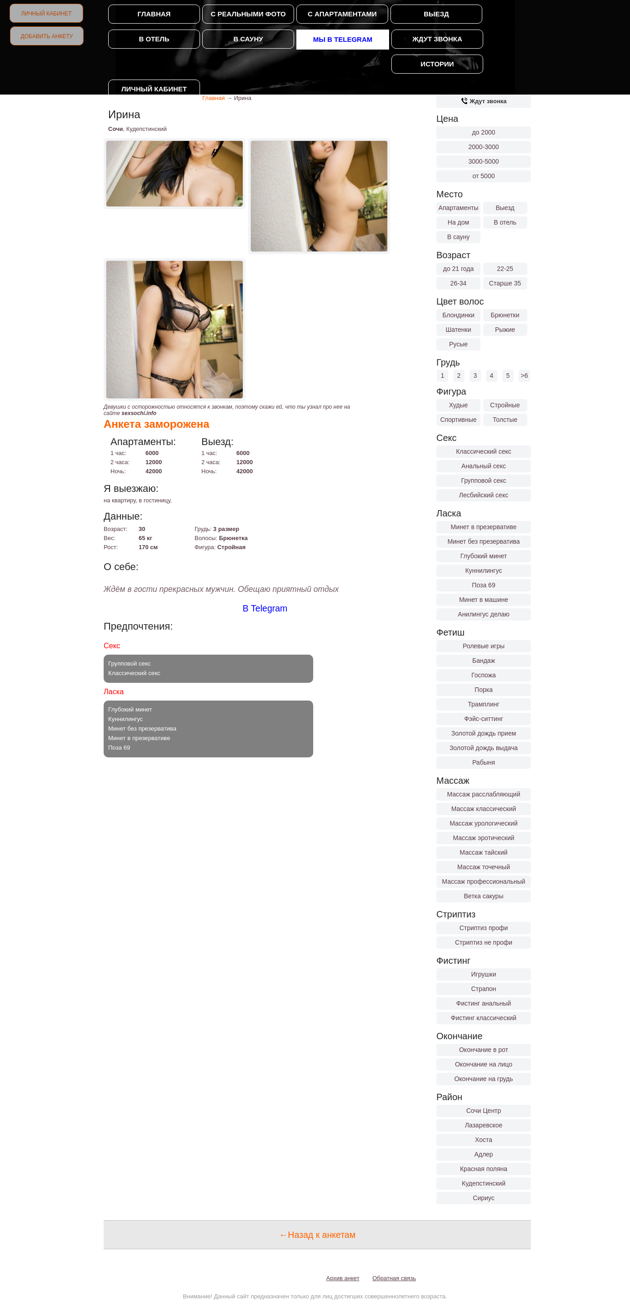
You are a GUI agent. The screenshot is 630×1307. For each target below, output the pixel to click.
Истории (437, 64)
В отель (154, 39)
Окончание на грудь (483, 1078)
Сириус (483, 1198)
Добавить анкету (47, 36)
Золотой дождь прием (483, 733)
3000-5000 (484, 161)
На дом (458, 222)
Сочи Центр (483, 1110)
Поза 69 (483, 585)
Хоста (483, 1139)
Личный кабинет (46, 13)
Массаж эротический (483, 837)
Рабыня (483, 762)
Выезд (436, 14)
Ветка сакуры (484, 896)
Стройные (505, 405)
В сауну (248, 39)
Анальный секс (483, 466)
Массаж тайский (483, 852)
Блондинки (458, 315)
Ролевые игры (484, 646)
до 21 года (458, 268)
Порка (484, 689)
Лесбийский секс (483, 495)
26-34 (458, 283)
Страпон (483, 988)
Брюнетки (505, 315)
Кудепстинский (483, 1183)
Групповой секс (483, 480)
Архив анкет (343, 1278)
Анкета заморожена (157, 424)
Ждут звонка (437, 39)
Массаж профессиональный (483, 881)
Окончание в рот (483, 1049)
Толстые (505, 419)
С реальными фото (247, 14)
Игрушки (483, 974)
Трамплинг (483, 704)
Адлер (483, 1154)
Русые (458, 344)
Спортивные (458, 419)
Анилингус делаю (483, 614)
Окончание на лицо (483, 1064)
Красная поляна (483, 1168)
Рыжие (505, 329)
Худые (458, 405)
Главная (154, 14)
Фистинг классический (483, 1018)
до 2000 (483, 132)
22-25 (505, 268)
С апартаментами (342, 14)
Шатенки (458, 329)
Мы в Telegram (343, 39)
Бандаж (483, 660)
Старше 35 (505, 283)
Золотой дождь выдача (484, 747)
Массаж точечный (483, 867)
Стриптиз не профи (483, 942)
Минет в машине (483, 599)
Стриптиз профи (484, 927)
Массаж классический (483, 808)
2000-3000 (484, 146)
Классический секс (483, 451)
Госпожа (483, 675)
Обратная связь (394, 1278)
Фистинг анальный (483, 1003)
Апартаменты (459, 207)
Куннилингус (483, 570)
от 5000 (484, 176)
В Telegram (265, 608)
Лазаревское (484, 1125)
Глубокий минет (483, 556)
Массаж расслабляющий (483, 794)
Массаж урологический (484, 823)
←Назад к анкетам (317, 1235)
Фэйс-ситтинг (483, 718)
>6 (524, 375)
